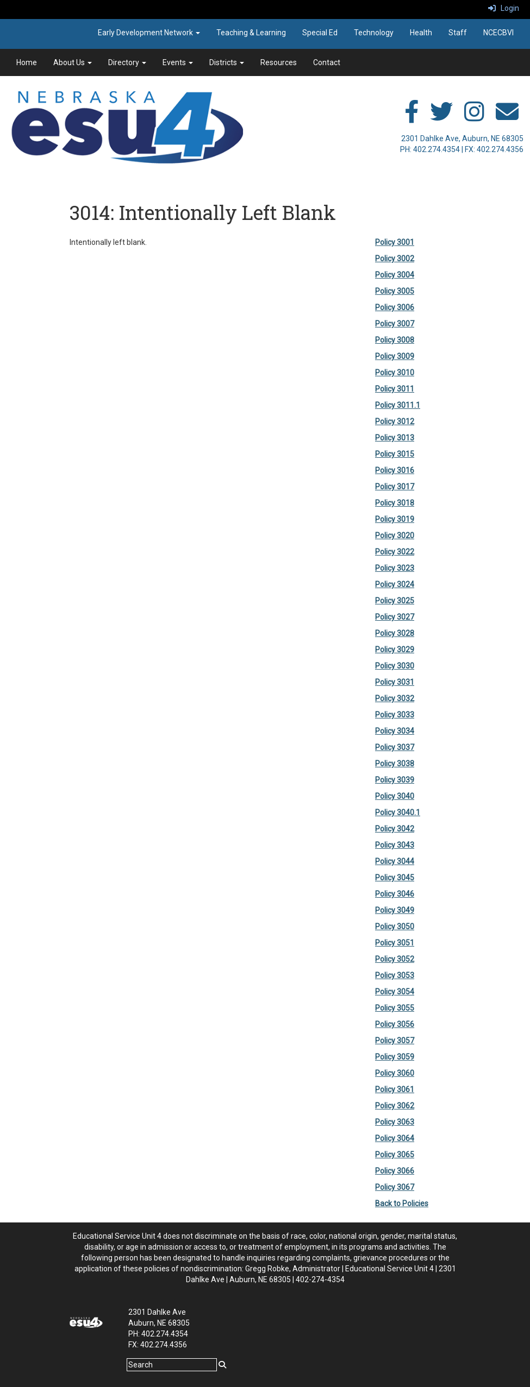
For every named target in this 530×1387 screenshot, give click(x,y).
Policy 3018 (394, 503)
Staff (457, 32)
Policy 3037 (394, 747)
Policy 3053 (394, 975)
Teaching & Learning (251, 32)
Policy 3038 (394, 763)
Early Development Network (149, 32)
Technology (374, 32)
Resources (278, 62)
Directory (127, 62)
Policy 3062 (394, 1105)
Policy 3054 (394, 991)
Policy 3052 (394, 959)
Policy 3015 (394, 454)
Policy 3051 (394, 942)
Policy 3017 (394, 486)
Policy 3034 (394, 731)
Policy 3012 (394, 421)
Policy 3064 (394, 1138)
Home (26, 62)
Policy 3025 (394, 600)
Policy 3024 (394, 584)
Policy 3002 (394, 258)
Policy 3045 (394, 877)
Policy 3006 (394, 307)
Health (421, 32)
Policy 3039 (394, 780)
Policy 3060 (394, 1073)
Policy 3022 (394, 551)
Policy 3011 (394, 388)
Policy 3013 (394, 437)
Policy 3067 (394, 1187)
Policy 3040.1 (397, 812)
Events (178, 62)
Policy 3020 (394, 535)
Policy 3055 (394, 1008)
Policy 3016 (394, 470)
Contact (326, 62)
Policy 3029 (394, 649)
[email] (507, 117)
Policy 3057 (394, 1040)
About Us (72, 62)
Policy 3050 (394, 926)
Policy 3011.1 (397, 405)
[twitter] (441, 117)
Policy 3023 (394, 568)
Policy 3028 (394, 633)
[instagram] (474, 117)
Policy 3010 (394, 372)
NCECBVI (498, 32)
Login (503, 8)
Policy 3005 (394, 291)
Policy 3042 (394, 828)
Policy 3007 (394, 323)
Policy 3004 (394, 274)
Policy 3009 (394, 356)
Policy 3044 (394, 861)
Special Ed (320, 32)
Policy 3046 (394, 894)
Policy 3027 (394, 617)
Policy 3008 (394, 340)
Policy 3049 (394, 910)
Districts (226, 62)
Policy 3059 (394, 1056)
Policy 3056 (394, 1024)
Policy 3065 (394, 1154)
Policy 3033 (394, 714)
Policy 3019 (394, 519)
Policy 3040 (394, 796)
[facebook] (411, 117)
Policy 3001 (394, 242)
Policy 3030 (394, 665)
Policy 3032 (394, 698)
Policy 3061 (394, 1089)
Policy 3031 (394, 682)
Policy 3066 (394, 1171)
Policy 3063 (394, 1122)
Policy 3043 (394, 845)
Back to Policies (401, 1203)
